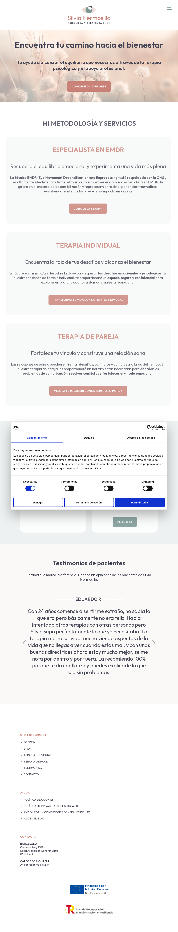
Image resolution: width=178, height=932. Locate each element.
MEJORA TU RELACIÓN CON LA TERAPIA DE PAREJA (88, 397)
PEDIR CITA (124, 528)
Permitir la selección (89, 502)
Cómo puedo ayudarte (89, 86)
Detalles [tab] (89, 437)
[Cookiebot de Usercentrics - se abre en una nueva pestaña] (149, 427)
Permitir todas (140, 502)
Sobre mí (30, 742)
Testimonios (33, 767)
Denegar (38, 502)
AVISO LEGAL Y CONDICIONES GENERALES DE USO (57, 812)
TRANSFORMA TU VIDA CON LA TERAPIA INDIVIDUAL (88, 306)
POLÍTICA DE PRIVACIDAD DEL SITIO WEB (51, 806)
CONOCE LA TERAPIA (88, 215)
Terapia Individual (37, 755)
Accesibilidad (34, 818)
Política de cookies (39, 799)
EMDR (27, 748)
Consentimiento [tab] (37, 437)
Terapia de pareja (37, 761)
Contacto (31, 774)
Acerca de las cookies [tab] (141, 437)
